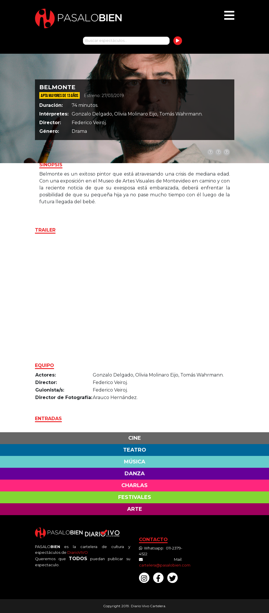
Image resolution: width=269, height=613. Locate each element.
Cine (134, 438)
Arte (134, 509)
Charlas (134, 485)
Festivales (134, 497)
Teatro (134, 450)
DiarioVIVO (77, 552)
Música (134, 462)
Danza (135, 473)
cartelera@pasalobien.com (164, 565)
